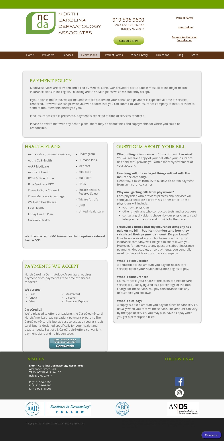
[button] (67, 55)
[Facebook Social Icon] (179, 381)
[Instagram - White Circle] (179, 392)
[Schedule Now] (128, 40)
